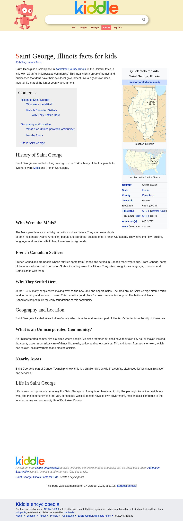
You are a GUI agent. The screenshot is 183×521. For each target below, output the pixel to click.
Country (127, 185)
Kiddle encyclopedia (47, 467)
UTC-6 (145, 211)
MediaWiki (69, 512)
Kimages (95, 27)
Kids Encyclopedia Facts (28, 62)
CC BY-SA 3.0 (51, 509)
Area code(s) (129, 221)
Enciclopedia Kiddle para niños (94, 515)
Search (144, 19)
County (126, 195)
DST (138, 216)
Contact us (68, 515)
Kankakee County (66, 69)
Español (118, 27)
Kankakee (147, 195)
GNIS (125, 226)
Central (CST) (158, 211)
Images (83, 27)
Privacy (54, 515)
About (43, 515)
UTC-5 (145, 216)
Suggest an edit (126, 485)
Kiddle (19, 515)
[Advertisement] (91, 40)
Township (127, 200)
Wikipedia (21, 512)
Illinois (145, 190)
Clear (137, 20)
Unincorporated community (144, 82)
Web (74, 27)
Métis (36, 167)
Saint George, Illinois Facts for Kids (37, 477)
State (125, 190)
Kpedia (106, 27)
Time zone (128, 211)
